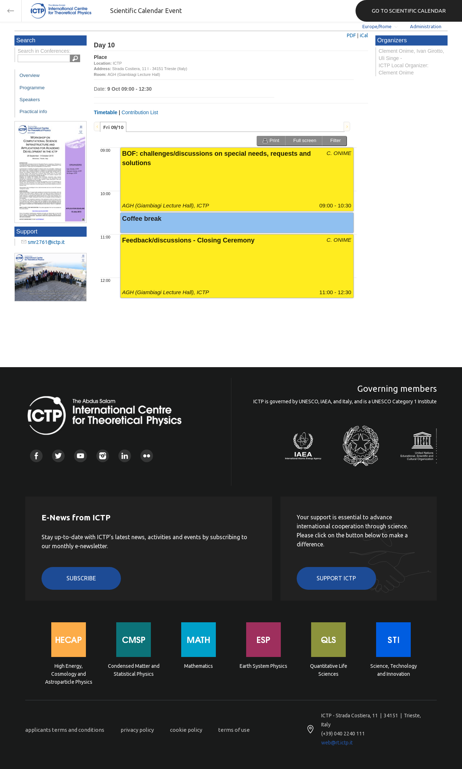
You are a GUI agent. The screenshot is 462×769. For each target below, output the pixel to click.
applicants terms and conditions (64, 730)
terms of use (234, 730)
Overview (29, 75)
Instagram (102, 456)
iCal (364, 35)
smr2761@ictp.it (46, 242)
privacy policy (137, 730)
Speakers (29, 99)
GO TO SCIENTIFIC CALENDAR (409, 11)
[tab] (113, 127)
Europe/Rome (377, 26)
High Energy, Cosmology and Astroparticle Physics (68, 673)
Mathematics (198, 666)
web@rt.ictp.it (337, 743)
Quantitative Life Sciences (328, 670)
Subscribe (81, 578)
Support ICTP (336, 578)
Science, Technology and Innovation (393, 670)
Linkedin (124, 456)
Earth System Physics (263, 666)
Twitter (58, 456)
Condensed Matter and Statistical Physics (134, 670)
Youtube (80, 456)
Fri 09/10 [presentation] (113, 127)
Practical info (33, 111)
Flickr (146, 456)
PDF (351, 35)
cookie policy (186, 730)
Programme (32, 87)
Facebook (36, 456)
